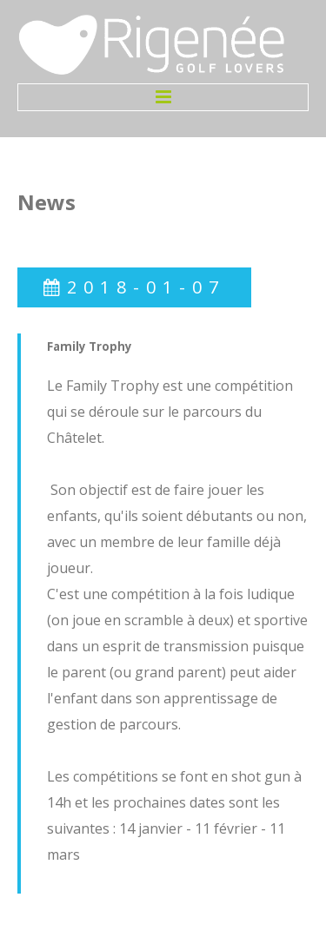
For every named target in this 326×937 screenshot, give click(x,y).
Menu (163, 97)
